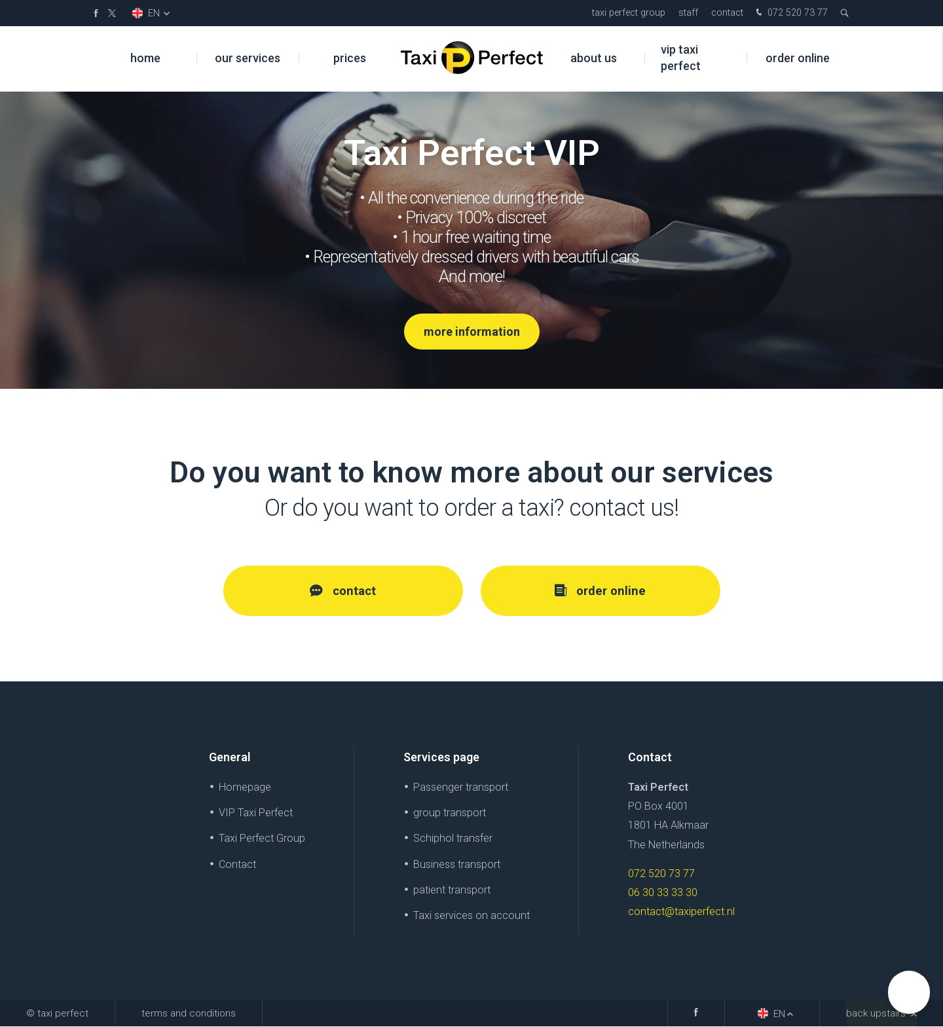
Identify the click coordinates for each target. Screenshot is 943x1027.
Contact (727, 12)
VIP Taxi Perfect (681, 59)
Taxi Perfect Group (628, 12)
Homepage (245, 788)
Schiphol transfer (452, 839)
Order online (798, 58)
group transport (449, 813)
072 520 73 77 (790, 13)
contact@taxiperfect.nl (681, 911)
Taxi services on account (471, 915)
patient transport (451, 890)
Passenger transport (460, 788)
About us (593, 58)
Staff (688, 12)
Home (145, 58)
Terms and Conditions (188, 1014)
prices (349, 58)
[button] (909, 992)
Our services (247, 58)
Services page (441, 757)
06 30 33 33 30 (662, 892)
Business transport (456, 864)
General (230, 757)
